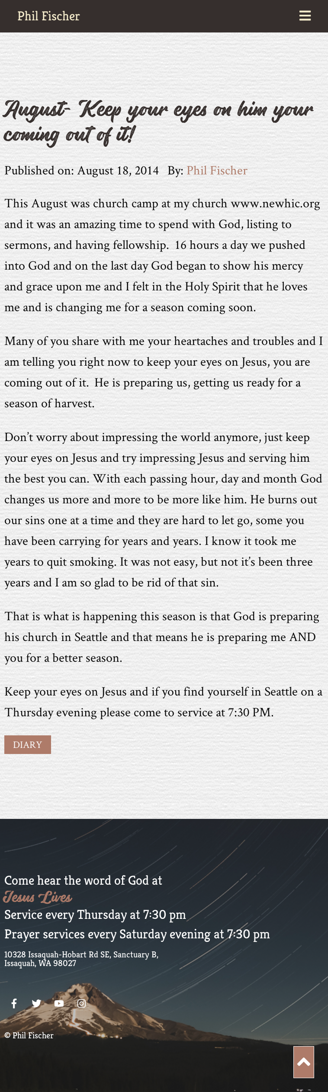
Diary (27, 744)
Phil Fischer (48, 16)
